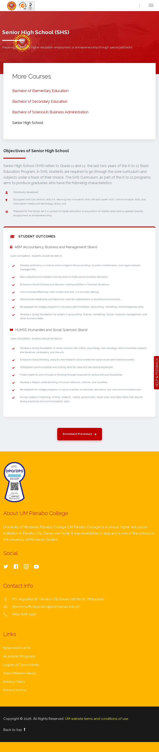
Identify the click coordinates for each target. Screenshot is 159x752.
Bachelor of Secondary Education (39, 101)
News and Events (16, 648)
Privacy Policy (14, 682)
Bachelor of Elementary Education (40, 91)
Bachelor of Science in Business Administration (50, 112)
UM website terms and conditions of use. (97, 719)
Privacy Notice (14, 690)
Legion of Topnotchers (21, 665)
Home (21, 6)
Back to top (14, 730)
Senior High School (27, 123)
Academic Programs (19, 656)
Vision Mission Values (19, 673)
